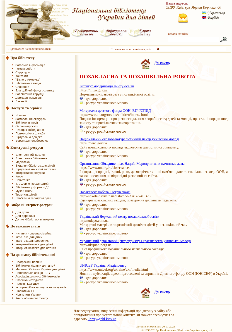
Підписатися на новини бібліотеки (29, 48)
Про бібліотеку (22, 58)
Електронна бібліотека (31, 158)
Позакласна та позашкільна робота (132, 49)
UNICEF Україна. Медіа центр (103, 265)
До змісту (162, 63)
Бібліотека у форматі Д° (32, 187)
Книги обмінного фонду (31, 298)
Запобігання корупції (29, 94)
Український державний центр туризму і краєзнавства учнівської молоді (135, 241)
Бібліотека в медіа (28, 83)
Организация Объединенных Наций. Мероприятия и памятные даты (132, 163)
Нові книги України (28, 294)
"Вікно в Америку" (27, 79)
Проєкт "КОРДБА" (27, 283)
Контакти (21, 76)
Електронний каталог (30, 154)
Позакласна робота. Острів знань (105, 192)
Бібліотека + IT (25, 291)
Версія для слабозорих (31, 140)
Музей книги (23, 191)
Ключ (19, 176)
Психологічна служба (30, 133)
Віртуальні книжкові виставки (35, 169)
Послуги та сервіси (26, 108)
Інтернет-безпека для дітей (34, 244)
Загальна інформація (30, 65)
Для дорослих (25, 215)
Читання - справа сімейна (33, 233)
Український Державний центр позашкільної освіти (119, 216)
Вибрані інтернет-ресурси (31, 205)
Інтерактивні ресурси (30, 172)
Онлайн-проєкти (26, 126)
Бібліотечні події (26, 122)
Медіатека (22, 162)
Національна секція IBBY (33, 273)
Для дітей (22, 212)
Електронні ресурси (26, 147)
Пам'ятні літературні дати (33, 198)
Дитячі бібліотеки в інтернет (34, 219)
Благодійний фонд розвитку (34, 90)
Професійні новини (28, 262)
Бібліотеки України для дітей (35, 265)
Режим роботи (25, 68)
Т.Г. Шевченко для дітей (31, 183)
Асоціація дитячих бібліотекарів (37, 276)
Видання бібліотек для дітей (35, 165)
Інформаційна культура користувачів (41, 287)
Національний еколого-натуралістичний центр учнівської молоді (129, 139)
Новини (20, 115)
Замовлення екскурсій (30, 119)
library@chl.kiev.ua (102, 319)
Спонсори (22, 86)
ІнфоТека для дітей (29, 237)
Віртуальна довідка (28, 137)
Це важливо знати (25, 226)
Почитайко (22, 180)
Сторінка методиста (29, 280)
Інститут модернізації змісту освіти (107, 86)
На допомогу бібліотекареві (32, 255)
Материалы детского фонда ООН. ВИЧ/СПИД (115, 110)
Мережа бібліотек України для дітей (40, 269)
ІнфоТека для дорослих (32, 240)
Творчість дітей (26, 194)
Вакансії (21, 101)
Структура (22, 72)
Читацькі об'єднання (29, 129)
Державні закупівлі (28, 97)
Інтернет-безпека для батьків (35, 248)
